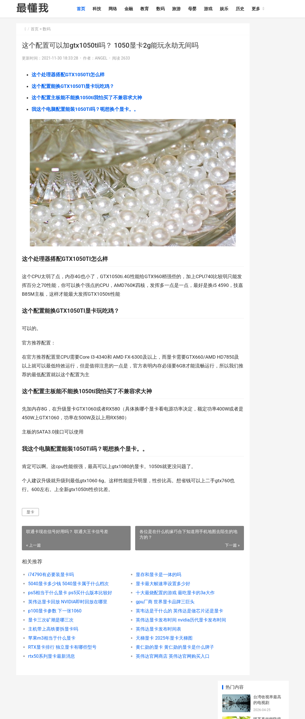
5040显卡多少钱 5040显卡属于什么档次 (68, 570)
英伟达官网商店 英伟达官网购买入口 (154, 643)
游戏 (218, 8)
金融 (139, 8)
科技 (107, 8)
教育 (155, 8)
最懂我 (22, 686)
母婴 (202, 8)
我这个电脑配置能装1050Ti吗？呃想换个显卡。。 (85, 109)
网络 (123, 8)
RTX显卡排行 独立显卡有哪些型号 (62, 634)
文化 (195, 686)
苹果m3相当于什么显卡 (52, 625)
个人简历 (24, 693)
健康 (268, 686)
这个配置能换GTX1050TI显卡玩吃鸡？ (73, 86)
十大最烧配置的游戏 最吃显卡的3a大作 (156, 579)
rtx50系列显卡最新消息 (51, 643)
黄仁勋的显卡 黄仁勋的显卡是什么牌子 (156, 634)
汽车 (171, 686)
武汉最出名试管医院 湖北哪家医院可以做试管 (267, 374)
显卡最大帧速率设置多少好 (144, 570)
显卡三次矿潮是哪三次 (51, 607)
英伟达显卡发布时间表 (139, 616)
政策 (219, 686)
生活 (232, 686)
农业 (256, 686)
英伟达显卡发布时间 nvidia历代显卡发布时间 (157, 607)
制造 (244, 686)
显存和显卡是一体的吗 (139, 561)
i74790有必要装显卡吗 (51, 561)
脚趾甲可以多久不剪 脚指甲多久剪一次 (267, 133)
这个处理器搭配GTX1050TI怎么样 (68, 74)
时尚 (183, 686)
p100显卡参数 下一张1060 (55, 597)
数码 (170, 8)
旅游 (186, 8)
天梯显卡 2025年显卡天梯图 (145, 625)
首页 (91, 8)
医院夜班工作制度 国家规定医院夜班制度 (267, 352)
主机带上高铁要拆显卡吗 (53, 616)
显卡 (30, 498)
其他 (281, 686)
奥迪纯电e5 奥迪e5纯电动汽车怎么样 (268, 307)
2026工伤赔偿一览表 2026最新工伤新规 (268, 263)
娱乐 (234, 8)
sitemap (127, 710)
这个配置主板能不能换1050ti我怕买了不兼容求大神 (87, 97)
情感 (158, 686)
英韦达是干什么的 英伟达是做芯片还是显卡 (157, 597)
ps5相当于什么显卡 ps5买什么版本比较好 (68, 579)
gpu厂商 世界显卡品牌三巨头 (146, 588)
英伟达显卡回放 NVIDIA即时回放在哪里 (67, 588)
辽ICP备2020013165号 (103, 710)
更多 (266, 8)
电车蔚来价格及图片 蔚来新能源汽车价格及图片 (267, 285)
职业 (207, 686)
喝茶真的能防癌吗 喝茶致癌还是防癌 (267, 67)
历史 (250, 8)
